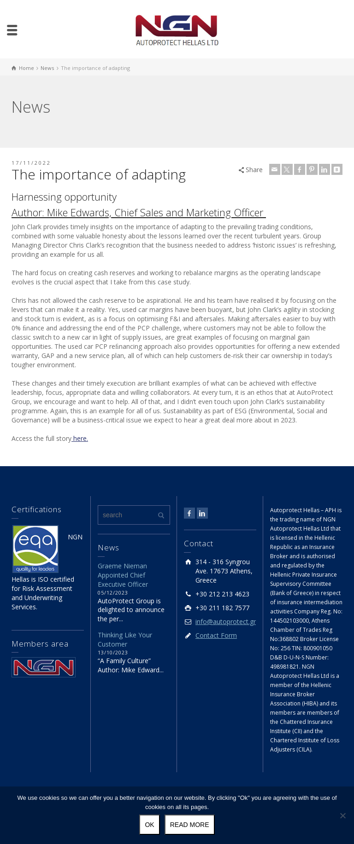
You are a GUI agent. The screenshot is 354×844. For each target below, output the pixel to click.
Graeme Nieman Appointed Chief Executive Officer (123, 575)
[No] (342, 815)
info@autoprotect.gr (225, 621)
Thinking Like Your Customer (125, 639)
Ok (149, 824)
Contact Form (216, 635)
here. (79, 438)
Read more (189, 824)
